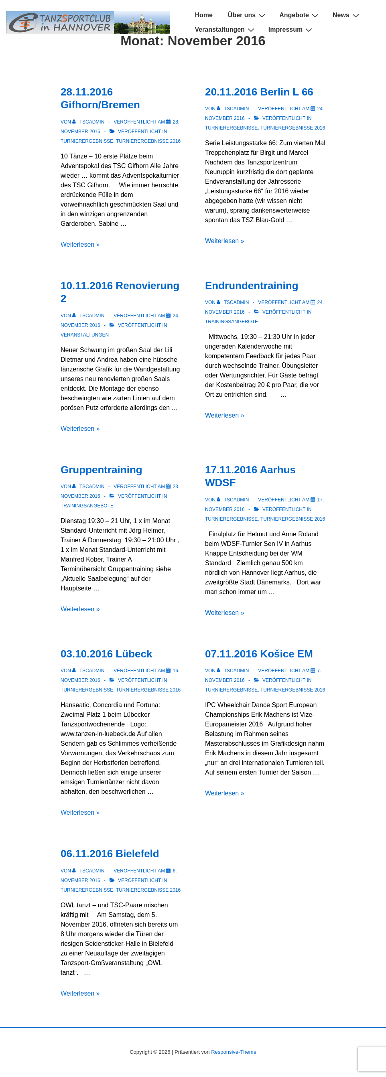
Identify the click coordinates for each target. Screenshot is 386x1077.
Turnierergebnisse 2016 (148, 141)
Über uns (247, 15)
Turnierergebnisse (87, 141)
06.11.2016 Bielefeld (110, 854)
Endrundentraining (252, 286)
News (347, 15)
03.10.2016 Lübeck (106, 654)
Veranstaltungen (225, 29)
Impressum (291, 29)
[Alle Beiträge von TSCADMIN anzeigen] (89, 122)
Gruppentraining (101, 470)
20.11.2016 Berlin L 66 (259, 92)
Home (203, 15)
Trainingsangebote (231, 322)
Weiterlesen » (80, 244)
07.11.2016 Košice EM (259, 654)
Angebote (300, 15)
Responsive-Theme (233, 1052)
